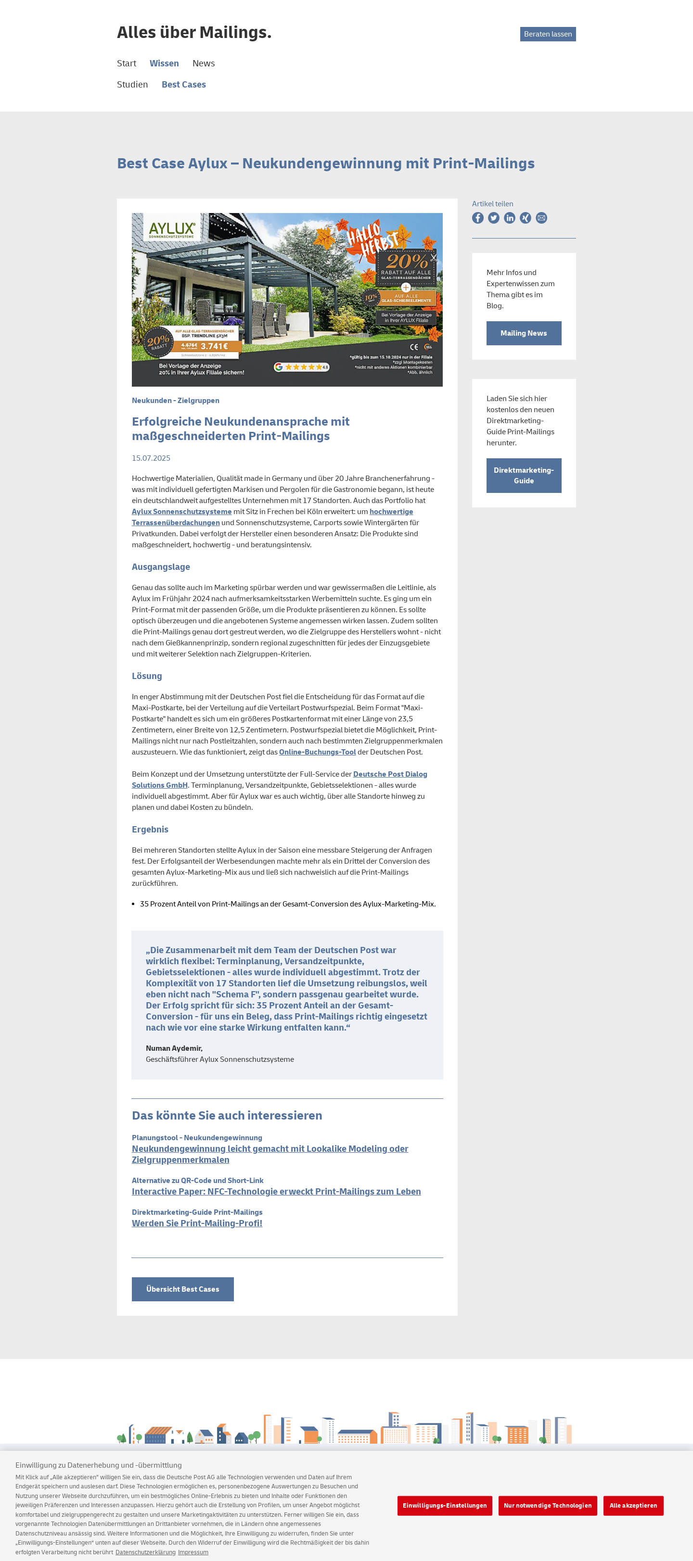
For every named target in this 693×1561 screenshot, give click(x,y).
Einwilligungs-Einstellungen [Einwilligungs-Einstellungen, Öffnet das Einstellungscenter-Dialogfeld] (445, 1511)
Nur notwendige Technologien (548, 1511)
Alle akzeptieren (633, 1511)
